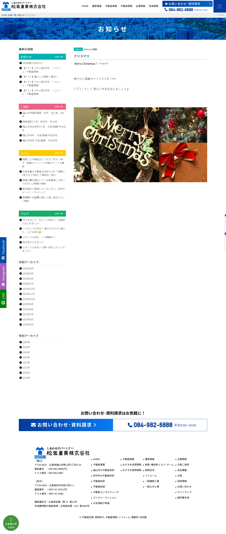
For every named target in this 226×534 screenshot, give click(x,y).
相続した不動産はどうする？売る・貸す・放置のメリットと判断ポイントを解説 (43, 163)
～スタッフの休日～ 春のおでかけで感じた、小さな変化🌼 (43, 230)
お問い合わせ (184, 486)
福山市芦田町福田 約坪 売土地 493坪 (43, 114)
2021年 (26, 367)
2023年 (26, 357)
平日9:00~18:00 (161, 425)
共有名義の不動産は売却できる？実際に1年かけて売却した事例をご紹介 (43, 173)
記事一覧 (12, 15)
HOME (85, 6)
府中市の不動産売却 (103, 475)
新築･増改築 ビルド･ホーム (159, 464)
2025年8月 (28, 309)
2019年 (26, 377)
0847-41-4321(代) (58, 489)
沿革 (179, 475)
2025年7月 (28, 314)
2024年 (26, 352)
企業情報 (140, 6)
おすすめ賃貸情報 (132, 470)
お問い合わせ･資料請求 (188, 4)
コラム (42, 153)
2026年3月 (28, 273)
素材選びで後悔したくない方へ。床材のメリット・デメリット (43, 190)
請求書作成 (183, 497)
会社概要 (182, 470)
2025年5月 (28, 324)
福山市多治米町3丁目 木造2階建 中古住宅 (44, 128)
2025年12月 (29, 288)
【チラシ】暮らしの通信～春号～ (40, 76)
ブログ (42, 214)
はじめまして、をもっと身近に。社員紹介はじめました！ (43, 221)
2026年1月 (28, 283)
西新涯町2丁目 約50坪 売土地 (40, 121)
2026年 (26, 342)
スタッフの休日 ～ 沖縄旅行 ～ (40, 237)
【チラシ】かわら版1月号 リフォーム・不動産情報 (42, 92)
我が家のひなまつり (33, 242)
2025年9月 (28, 304)
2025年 (26, 347)
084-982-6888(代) (58, 468)
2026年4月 (28, 268)
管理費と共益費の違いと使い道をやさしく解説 (43, 199)
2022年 (26, 362)
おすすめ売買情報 (132, 464)
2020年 (26, 372)
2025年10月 (29, 299)
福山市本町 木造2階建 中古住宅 (40, 135)
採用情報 (153, 6)
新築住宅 (149, 470)
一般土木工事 (152, 486)
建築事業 (97, 6)
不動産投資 (99, 486)
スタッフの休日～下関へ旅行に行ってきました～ (43, 249)
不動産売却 (99, 481)
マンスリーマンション (105, 497)
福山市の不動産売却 (103, 470)
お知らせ (21, 15)
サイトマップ (184, 492)
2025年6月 (28, 319)
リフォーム (151, 475)
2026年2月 (28, 278)
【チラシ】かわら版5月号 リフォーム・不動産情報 (42, 69)
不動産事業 (111, 6)
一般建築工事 (152, 481)
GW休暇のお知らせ (33, 63)
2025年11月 (29, 293)
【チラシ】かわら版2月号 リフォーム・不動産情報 (42, 83)
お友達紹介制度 (101, 503)
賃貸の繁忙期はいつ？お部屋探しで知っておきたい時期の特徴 (43, 181)
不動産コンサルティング (106, 492)
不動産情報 (126, 6)
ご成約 (42, 107)
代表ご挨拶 (183, 464)
